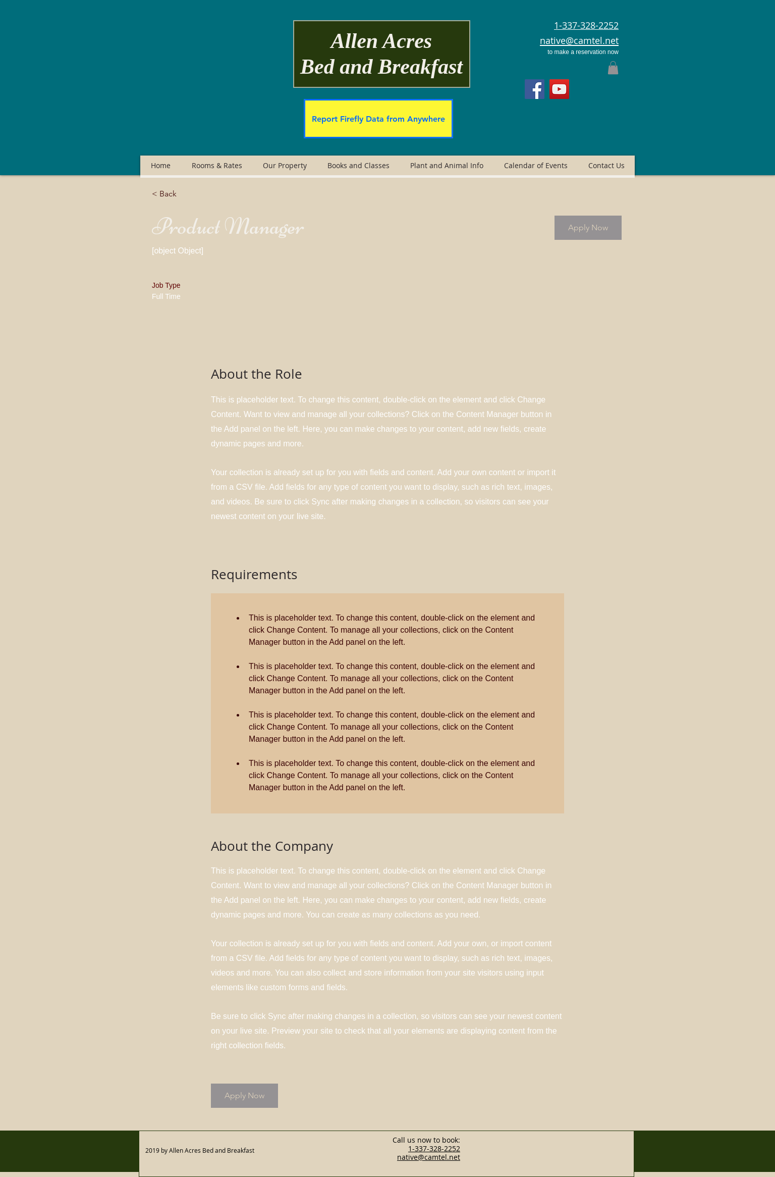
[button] (613, 67)
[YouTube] (559, 89)
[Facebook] (534, 89)
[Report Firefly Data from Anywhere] (378, 118)
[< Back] (188, 193)
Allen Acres (381, 41)
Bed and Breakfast (381, 66)
